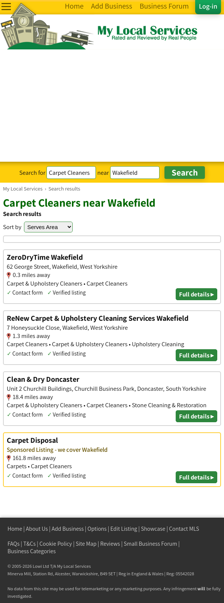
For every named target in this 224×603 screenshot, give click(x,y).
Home (14, 528)
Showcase (153, 528)
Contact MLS (184, 528)
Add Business (68, 528)
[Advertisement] (112, 105)
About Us (37, 528)
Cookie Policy (55, 543)
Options (97, 528)
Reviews (110, 543)
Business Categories (31, 551)
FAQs (13, 543)
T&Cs (29, 543)
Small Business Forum (150, 543)
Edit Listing (124, 528)
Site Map (86, 543)
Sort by (12, 227)
